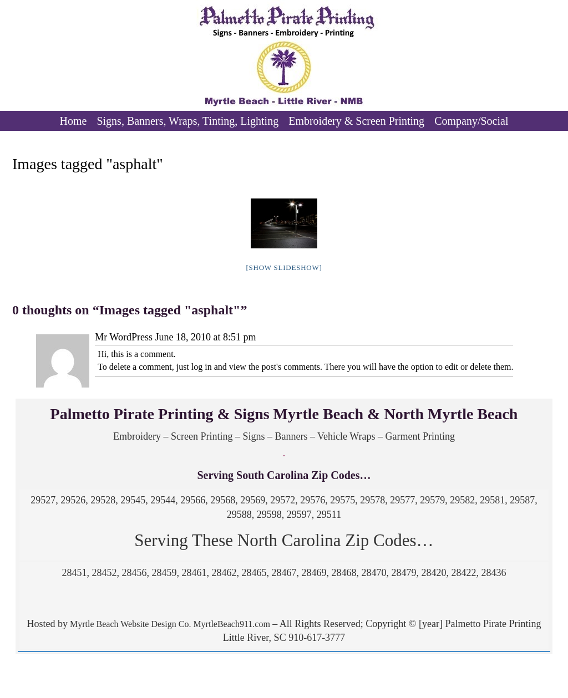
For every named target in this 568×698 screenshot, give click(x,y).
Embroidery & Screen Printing (356, 120)
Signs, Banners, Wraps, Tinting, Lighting (187, 120)
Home (73, 120)
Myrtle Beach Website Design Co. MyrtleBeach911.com (169, 624)
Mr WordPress (124, 337)
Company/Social (471, 120)
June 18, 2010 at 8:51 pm (205, 337)
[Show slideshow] (284, 267)
